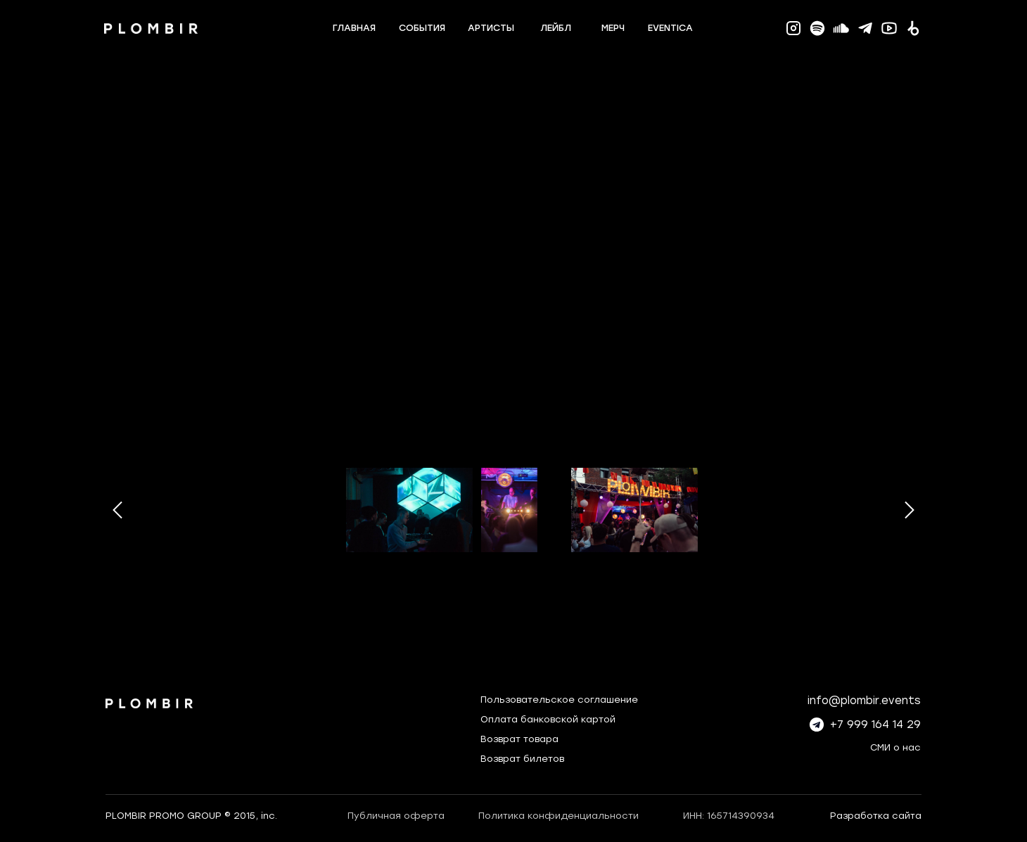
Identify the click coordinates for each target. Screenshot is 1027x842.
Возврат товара (519, 739)
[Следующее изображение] (909, 510)
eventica (670, 28)
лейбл (555, 28)
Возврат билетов (522, 758)
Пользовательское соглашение (559, 699)
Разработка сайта (875, 815)
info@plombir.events (864, 700)
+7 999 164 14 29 (875, 724)
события (422, 28)
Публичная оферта (396, 815)
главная (354, 28)
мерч (613, 28)
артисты (491, 28)
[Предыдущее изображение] (117, 510)
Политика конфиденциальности (558, 815)
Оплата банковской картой (547, 719)
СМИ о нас (895, 747)
